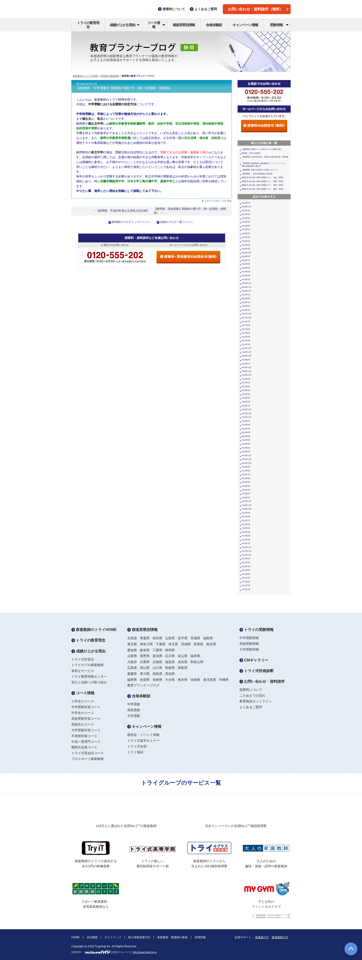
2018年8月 (246, 298)
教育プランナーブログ (143, 685)
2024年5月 (246, 203)
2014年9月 (246, 421)
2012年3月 (246, 536)
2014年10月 (246, 417)
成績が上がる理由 (124, 25)
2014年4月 (246, 440)
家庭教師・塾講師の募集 (172, 937)
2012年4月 (246, 532)
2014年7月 (246, 429)
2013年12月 (246, 455)
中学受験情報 (249, 638)
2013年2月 (246, 494)
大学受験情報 (249, 649)
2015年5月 (246, 390)
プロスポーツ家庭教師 (87, 759)
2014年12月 (246, 409)
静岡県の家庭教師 (110, 76)
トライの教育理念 (88, 25)
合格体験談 (214, 25)
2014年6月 (246, 432)
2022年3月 (246, 237)
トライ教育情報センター (89, 676)
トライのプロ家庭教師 (87, 665)
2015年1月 (246, 406)
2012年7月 (246, 520)
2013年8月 (246, 471)
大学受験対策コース (85, 730)
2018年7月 (246, 302)
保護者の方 (262, 937)
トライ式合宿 (137, 746)
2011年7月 (246, 566)
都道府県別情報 (184, 25)
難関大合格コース (84, 747)
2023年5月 (246, 218)
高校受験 (133, 710)
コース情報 (156, 25)
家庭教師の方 (280, 937)
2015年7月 (246, 383)
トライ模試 (135, 752)
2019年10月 (246, 253)
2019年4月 (246, 268)
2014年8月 (246, 425)
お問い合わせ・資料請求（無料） (258, 9)
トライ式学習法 (82, 659)
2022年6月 (246, 233)
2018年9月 (246, 295)
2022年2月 (246, 241)
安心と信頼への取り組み (89, 682)
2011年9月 (246, 559)
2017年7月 (246, 322)
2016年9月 (246, 360)
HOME (75, 937)
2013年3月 (246, 490)
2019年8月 (246, 256)
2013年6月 (246, 478)
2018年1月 (246, 310)
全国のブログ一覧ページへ (176, 222)
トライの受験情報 (256, 630)
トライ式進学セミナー (143, 740)
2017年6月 (246, 325)
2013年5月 (246, 482)
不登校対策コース (84, 736)
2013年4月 (246, 486)
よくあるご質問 (250, 707)
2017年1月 (246, 344)
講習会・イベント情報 (143, 735)
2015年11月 (246, 371)
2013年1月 (246, 498)
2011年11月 (246, 551)
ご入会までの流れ (252, 695)
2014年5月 (246, 436)
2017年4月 (246, 333)
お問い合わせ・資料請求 (262, 681)
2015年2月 (246, 402)
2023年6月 (246, 214)
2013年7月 (246, 474)
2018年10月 (246, 291)
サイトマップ (113, 937)
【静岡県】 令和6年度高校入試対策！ (258, 174)
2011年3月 (246, 582)
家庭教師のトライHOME (85, 76)
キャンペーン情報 (245, 25)
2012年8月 (246, 516)
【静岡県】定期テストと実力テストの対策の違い (262, 149)
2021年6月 (246, 245)
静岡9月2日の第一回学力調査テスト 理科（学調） (263, 181)
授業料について (250, 689)
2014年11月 (246, 413)
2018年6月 (246, 306)
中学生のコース (82, 713)
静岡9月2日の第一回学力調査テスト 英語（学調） (263, 185)
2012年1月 (246, 543)
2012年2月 (246, 540)
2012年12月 (246, 501)
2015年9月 (246, 379)
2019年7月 (246, 260)
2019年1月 (246, 279)
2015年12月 (246, 367)
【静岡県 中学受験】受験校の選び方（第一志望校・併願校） (124, 88)
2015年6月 (246, 387)
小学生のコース (82, 701)
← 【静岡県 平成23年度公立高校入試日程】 (121, 210)
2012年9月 (246, 513)
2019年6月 (246, 264)
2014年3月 (246, 444)
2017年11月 (246, 314)
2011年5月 (246, 574)
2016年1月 (246, 364)
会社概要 (92, 937)
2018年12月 (246, 283)
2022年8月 (246, 226)
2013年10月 (246, 463)
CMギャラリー (253, 660)
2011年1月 (246, 589)
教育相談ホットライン (255, 701)
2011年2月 (246, 585)
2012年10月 (246, 509)
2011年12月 (246, 547)
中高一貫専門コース (85, 742)
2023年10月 (246, 207)
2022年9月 (246, 222)
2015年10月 (246, 375)
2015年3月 (246, 398)
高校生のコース (82, 724)
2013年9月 (246, 467)
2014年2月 (246, 448)
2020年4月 (246, 249)
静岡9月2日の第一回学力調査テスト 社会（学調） (263, 177)
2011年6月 (246, 570)
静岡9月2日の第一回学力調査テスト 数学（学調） (263, 189)
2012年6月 (246, 524)
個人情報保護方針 (139, 937)
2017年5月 (246, 329)
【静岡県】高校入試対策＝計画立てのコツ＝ (260, 170)
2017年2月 (246, 341)
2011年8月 (246, 563)
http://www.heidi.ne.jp (145, 952)
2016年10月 (246, 356)
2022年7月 (246, 229)
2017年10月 (246, 318)
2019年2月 (246, 276)
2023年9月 (246, 211)
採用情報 (200, 937)
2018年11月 (246, 287)
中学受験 (133, 704)
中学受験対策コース (85, 707)
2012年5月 (246, 528)
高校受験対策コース (85, 718)
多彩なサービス (82, 671)
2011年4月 (246, 578)
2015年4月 (246, 394)
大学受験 (133, 716)
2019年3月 (246, 272)
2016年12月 (246, 348)
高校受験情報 (249, 643)
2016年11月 (246, 352)
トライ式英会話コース (87, 753)
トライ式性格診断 (256, 671)
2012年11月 (246, 505)
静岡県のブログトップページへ (131, 222)
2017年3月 (246, 337)
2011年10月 (246, 555)
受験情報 (279, 25)
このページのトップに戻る (218, 201)
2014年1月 (246, 452)
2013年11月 (246, 459)
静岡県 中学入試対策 (251, 153)
